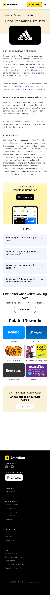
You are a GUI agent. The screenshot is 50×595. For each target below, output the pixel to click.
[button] (45, 4)
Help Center (10, 540)
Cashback (9, 519)
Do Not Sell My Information (16, 564)
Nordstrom (16, 89)
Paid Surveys (10, 508)
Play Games (10, 516)
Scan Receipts (11, 512)
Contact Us (10, 491)
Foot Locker (35, 86)
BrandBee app (33, 70)
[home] (10, 4)
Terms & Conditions (13, 557)
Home (6, 15)
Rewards (17, 15)
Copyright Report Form (14, 568)
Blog (7, 533)
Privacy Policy (11, 553)
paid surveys (8, 70)
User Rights (10, 561)
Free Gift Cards (11, 505)
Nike (27, 86)
